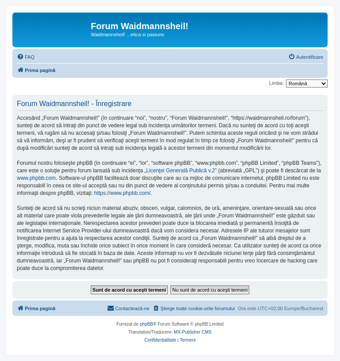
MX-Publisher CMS (193, 332)
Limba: (276, 83)
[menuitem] (26, 57)
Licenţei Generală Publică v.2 (180, 170)
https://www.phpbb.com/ (122, 193)
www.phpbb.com (36, 178)
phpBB (146, 324)
